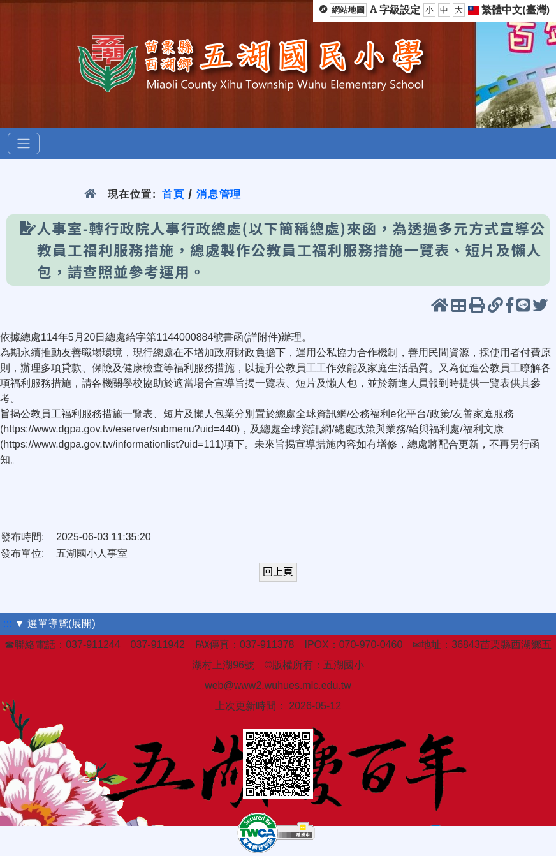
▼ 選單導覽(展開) (55, 623)
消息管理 (219, 194)
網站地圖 (348, 10)
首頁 (173, 194)
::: (7, 623)
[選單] (24, 143)
